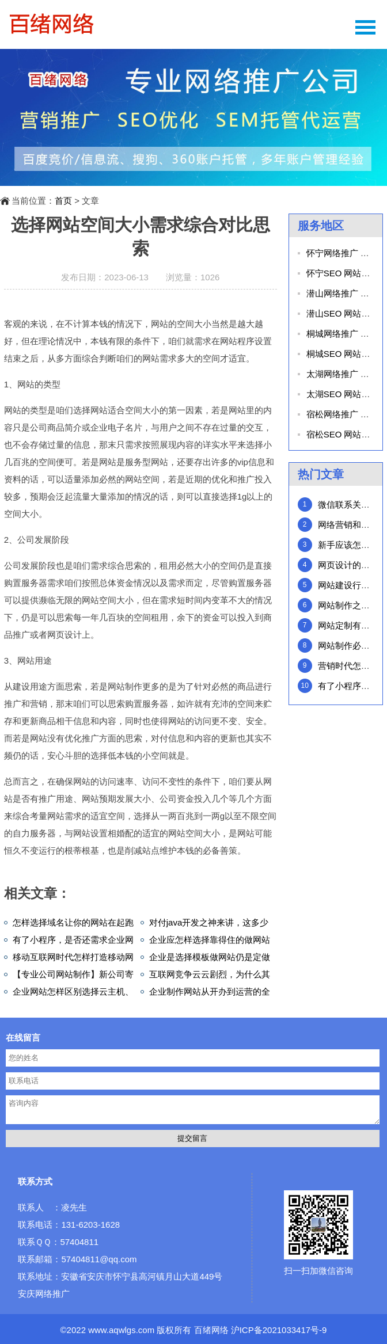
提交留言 (192, 1138)
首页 (63, 200)
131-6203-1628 (90, 1224)
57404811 (79, 1242)
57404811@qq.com (98, 1259)
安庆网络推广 (44, 1294)
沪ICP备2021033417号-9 (279, 1330)
